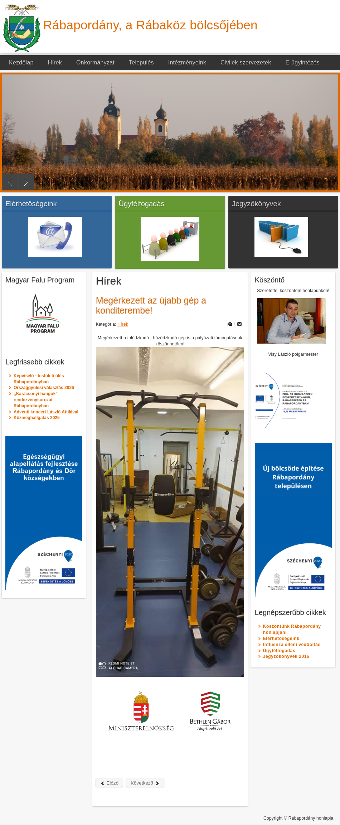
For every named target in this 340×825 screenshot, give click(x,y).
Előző (109, 783)
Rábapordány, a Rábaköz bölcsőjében (150, 25)
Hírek (55, 62)
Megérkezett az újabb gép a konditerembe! (151, 305)
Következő (145, 783)
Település (141, 62)
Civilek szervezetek (245, 62)
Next (26, 182)
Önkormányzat (95, 62)
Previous (10, 182)
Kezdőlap (21, 62)
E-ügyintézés (303, 62)
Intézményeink (187, 62)
